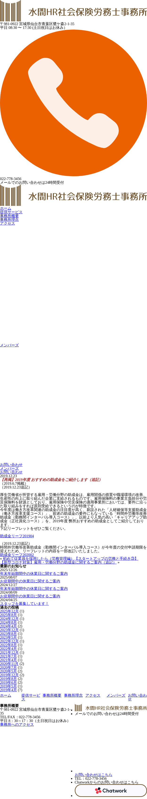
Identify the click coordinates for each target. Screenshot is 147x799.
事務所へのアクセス (17, 724)
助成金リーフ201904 (17, 536)
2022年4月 (8, 649)
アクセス (7, 223)
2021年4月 (8, 660)
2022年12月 (9, 641)
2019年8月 (8, 679)
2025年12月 (9, 611)
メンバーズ (9, 468)
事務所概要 (9, 216)
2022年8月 (8, 645)
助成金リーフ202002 (17, 555)
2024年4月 (8, 626)
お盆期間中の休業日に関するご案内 (30, 581)
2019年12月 (9, 675)
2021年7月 (8, 656)
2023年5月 (8, 637)
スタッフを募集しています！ (24, 604)
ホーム (5, 208)
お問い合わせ (11, 472)
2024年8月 (8, 622)
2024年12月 (9, 619)
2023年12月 (9, 630)
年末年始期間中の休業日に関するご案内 (34, 574)
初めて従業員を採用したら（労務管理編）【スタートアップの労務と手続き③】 (70, 559)
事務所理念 (9, 220)
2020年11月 (9, 664)
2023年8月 (8, 634)
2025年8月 (8, 615)
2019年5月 (8, 686)
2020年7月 (8, 667)
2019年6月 (8, 682)
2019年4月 (8, 690)
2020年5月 (8, 671)
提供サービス (11, 212)
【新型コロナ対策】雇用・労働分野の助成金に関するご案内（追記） (58, 562)
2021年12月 (9, 652)
